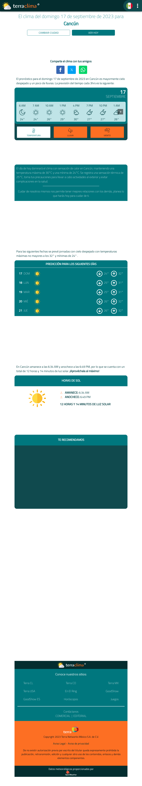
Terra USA (29, 691)
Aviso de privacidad (78, 743)
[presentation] (120, 111)
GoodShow (112, 691)
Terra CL (28, 683)
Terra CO (71, 683)
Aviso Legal (59, 743)
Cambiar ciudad (49, 33)
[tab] (33, 132)
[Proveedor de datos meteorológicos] (71, 773)
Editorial (79, 716)
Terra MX (113, 683)
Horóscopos (71, 699)
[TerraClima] (129, 6)
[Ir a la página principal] (21, 5)
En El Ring (71, 691)
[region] (71, 48)
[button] (138, 5)
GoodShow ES (31, 699)
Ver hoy (93, 33)
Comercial (63, 716)
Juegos (115, 699)
